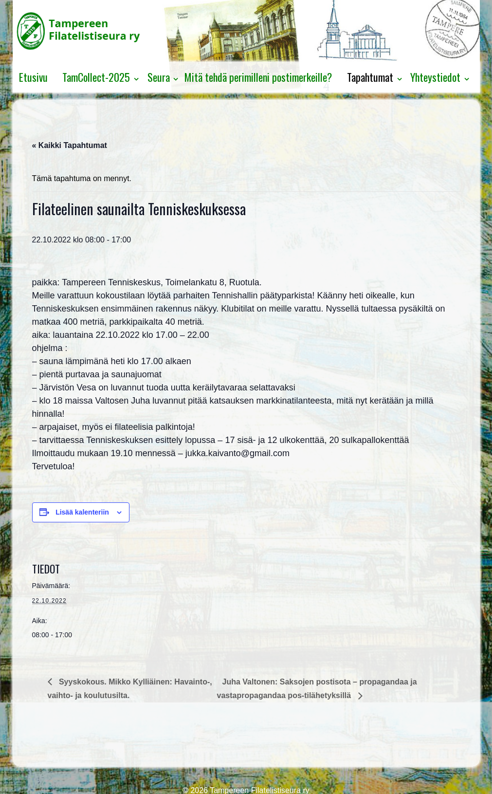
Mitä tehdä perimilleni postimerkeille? (258, 77)
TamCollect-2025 (96, 77)
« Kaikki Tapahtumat (69, 145)
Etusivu (33, 77)
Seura (158, 77)
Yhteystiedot (435, 77)
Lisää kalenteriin (82, 512)
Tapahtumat (370, 77)
